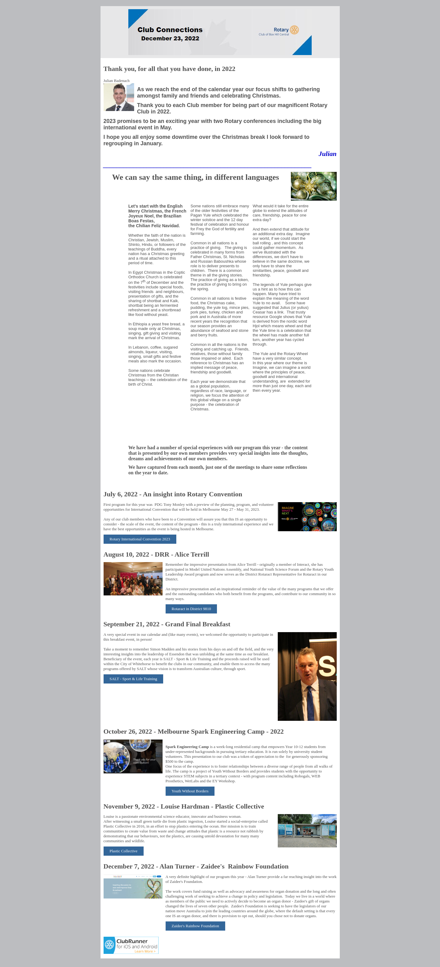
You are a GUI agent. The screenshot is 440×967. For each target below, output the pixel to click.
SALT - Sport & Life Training (133, 678)
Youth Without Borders (190, 791)
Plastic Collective (124, 851)
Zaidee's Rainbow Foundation (195, 926)
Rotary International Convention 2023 (140, 539)
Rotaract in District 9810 (191, 608)
